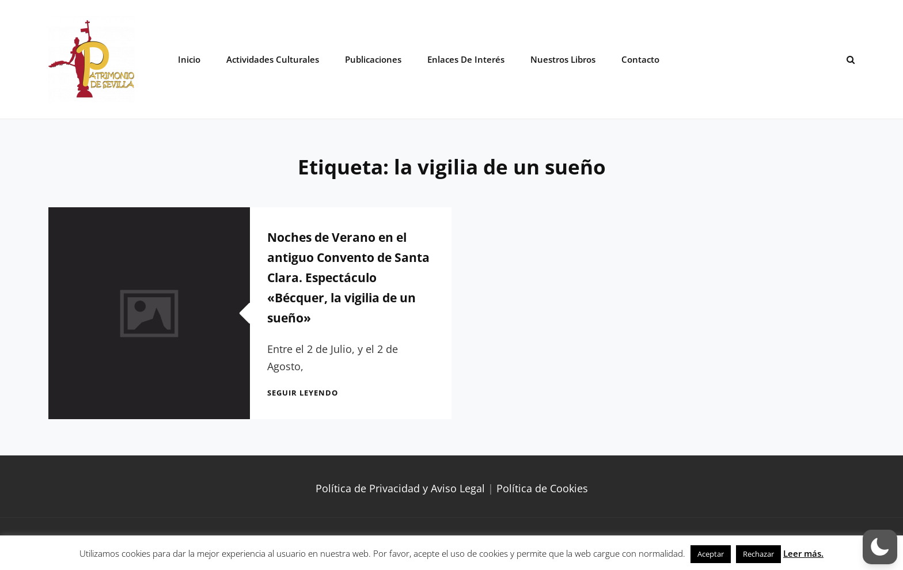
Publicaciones (373, 59)
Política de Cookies (542, 488)
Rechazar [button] (758, 554)
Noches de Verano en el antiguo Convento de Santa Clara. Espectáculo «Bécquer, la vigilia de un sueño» (348, 277)
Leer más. (803, 553)
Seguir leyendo (302, 392)
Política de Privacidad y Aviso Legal (400, 488)
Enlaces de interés (465, 59)
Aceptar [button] (710, 554)
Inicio (189, 59)
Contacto (640, 59)
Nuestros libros (562, 59)
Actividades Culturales (272, 59)
